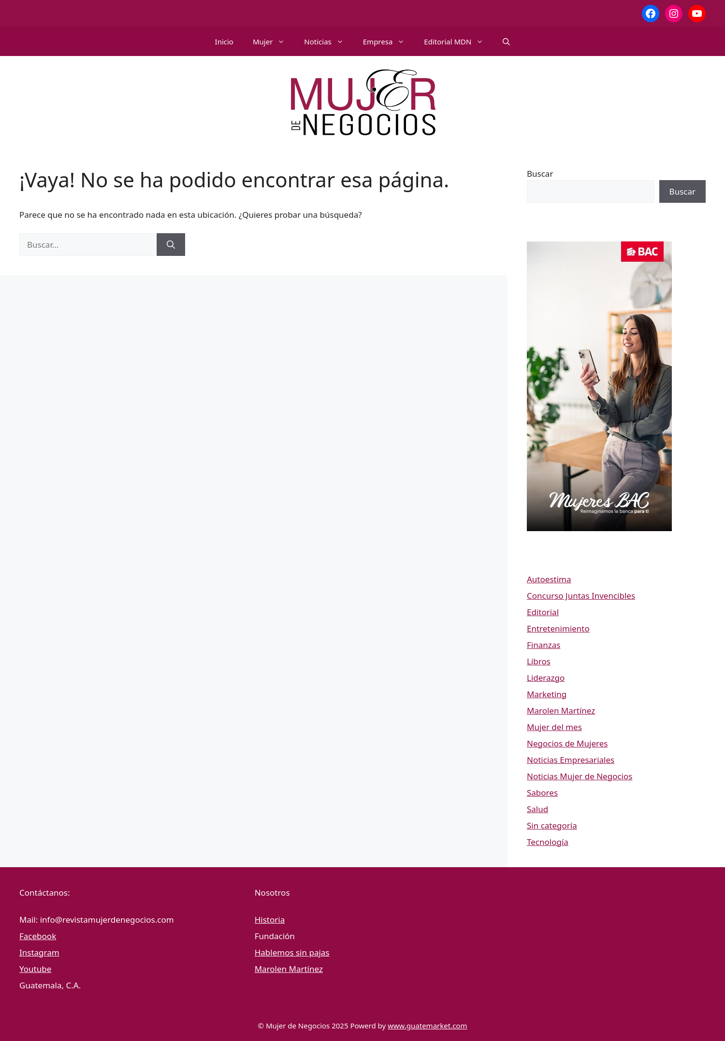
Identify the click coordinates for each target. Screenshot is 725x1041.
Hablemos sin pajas (292, 952)
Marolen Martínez (561, 710)
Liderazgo (546, 677)
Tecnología (547, 841)
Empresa (389, 41)
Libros (539, 661)
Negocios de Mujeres (567, 743)
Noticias (328, 41)
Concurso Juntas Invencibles (581, 595)
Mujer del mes (554, 726)
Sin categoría (552, 825)
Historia (270, 919)
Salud (537, 809)
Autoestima (549, 579)
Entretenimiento (558, 628)
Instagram (39, 952)
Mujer (273, 41)
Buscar (540, 173)
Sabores (542, 792)
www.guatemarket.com (427, 1025)
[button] (506, 41)
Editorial (543, 612)
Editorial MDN (458, 41)
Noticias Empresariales (570, 759)
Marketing (546, 694)
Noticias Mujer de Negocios (579, 776)
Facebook (37, 936)
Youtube (35, 968)
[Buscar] (171, 244)
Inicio (224, 41)
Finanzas (543, 644)
